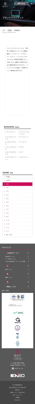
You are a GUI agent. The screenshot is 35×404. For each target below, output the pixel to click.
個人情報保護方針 (17, 385)
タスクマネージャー (10, 158)
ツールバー (23, 142)
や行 (7, 209)
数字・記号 (9, 235)
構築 (6, 274)
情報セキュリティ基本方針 (17, 392)
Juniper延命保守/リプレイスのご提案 (15, 261)
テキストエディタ (10, 143)
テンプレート (24, 137)
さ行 (7, 191)
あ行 (7, 184)
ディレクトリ (11, 132)
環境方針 (17, 390)
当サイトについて (17, 395)
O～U (7, 227)
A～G (7, 220)
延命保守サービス (10, 256)
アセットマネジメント (9, 32)
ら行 (7, 213)
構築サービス (8, 277)
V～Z (7, 231)
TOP (3, 30)
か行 (7, 188)
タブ (21, 152)
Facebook (17, 400)
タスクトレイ (24, 157)
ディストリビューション (24, 133)
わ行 (7, 216)
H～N (7, 224)
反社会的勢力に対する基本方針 (17, 387)
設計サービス (8, 269)
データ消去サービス (10, 259)
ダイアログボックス (10, 153)
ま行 (7, 206)
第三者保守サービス (12, 253)
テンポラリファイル (10, 138)
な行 (7, 198)
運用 (6, 282)
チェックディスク (10, 148)
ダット (22, 147)
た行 (7, 195)
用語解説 (17, 30)
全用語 (8, 180)
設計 (6, 266)
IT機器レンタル (10, 287)
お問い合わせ (21, 3)
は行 (7, 202)
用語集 (10, 30)
